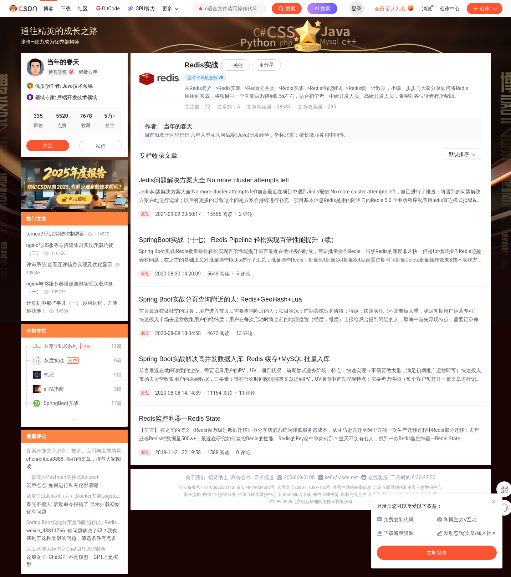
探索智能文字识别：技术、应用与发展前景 (73, 451)
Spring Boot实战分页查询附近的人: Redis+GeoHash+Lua (74, 522)
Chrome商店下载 (295, 494)
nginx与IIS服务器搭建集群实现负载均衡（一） (70, 287)
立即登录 (437, 553)
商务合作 (241, 477)
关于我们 (195, 477)
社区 (83, 8)
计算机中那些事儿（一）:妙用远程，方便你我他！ (71, 307)
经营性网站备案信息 (352, 487)
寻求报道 (264, 477)
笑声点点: (37, 485)
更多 (170, 8)
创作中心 (450, 8)
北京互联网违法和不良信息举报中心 (407, 487)
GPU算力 (141, 8)
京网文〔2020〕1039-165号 (304, 487)
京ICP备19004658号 (255, 487)
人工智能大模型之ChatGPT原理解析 (66, 549)
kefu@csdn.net (341, 477)
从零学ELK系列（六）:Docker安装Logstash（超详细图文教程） (74, 496)
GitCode (107, 8)
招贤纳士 (218, 477)
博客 (48, 8)
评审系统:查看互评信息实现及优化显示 (73, 268)
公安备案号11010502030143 (206, 487)
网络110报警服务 (219, 494)
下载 (66, 8)
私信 (101, 146)
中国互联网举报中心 (257, 494)
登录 (357, 8)
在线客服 (378, 477)
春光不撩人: (40, 504)
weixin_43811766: (47, 530)
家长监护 (192, 494)
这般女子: (37, 557)
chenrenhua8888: (46, 459)
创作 (485, 8)
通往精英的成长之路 (59, 31)
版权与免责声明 (356, 494)
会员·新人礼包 (394, 7)
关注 (48, 145)
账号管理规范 (326, 494)
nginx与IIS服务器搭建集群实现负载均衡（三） (70, 249)
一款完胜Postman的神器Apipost (62, 477)
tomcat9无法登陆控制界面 (67, 234)
